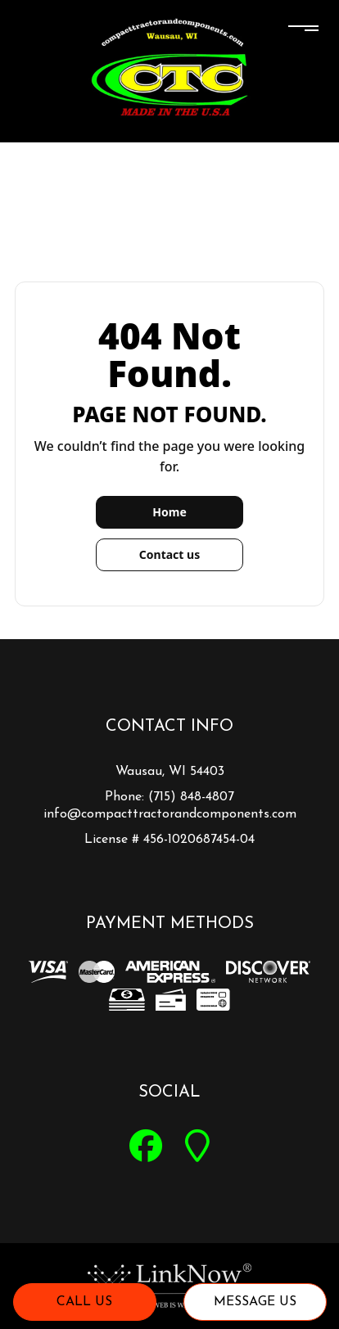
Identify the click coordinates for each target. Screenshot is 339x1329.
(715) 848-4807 (191, 797)
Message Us (255, 1302)
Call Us (84, 1302)
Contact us (169, 554)
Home (169, 512)
